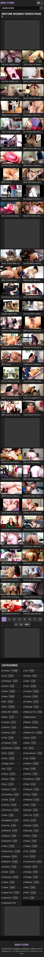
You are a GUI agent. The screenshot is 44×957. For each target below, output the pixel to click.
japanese (10, 898)
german (9, 825)
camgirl (9, 722)
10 (21, 624)
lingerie (32, 701)
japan (9, 887)
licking (31, 696)
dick (8, 753)
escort (9, 779)
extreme (9, 789)
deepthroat (11, 748)
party (30, 784)
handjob (10, 856)
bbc (8, 701)
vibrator (31, 872)
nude (30, 738)
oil (29, 748)
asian (9, 691)
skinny (31, 836)
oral (30, 758)
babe (8, 696)
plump (31, 794)
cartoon (9, 727)
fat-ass (9, 805)
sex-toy (32, 815)
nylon (30, 743)
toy (30, 856)
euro (8, 784)
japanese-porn (12, 902)
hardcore (10, 861)
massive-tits (33, 712)
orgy (30, 768)
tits (30, 851)
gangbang (11, 820)
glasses (9, 836)
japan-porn (11, 892)
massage (32, 707)
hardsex (9, 867)
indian (9, 872)
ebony (9, 774)
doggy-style (8, 764)
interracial (11, 877)
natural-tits (33, 732)
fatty (8, 815)
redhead (32, 799)
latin (30, 686)
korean (31, 676)
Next (27, 624)
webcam (32, 882)
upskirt (31, 867)
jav (29, 670)
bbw (9, 707)
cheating (10, 743)
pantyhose (32, 779)
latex (30, 681)
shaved (31, 825)
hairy (9, 846)
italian (9, 882)
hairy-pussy (11, 851)
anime (8, 686)
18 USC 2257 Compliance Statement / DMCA (19, 949)
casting (9, 732)
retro (30, 805)
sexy (30, 820)
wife (30, 892)
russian (31, 810)
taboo (31, 841)
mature (31, 722)
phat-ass (32, 789)
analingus (10, 681)
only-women (33, 753)
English (40, 2)
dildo (9, 758)
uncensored (33, 861)
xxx (30, 898)
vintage (31, 877)
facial (9, 799)
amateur (10, 670)
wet (30, 887)
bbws (8, 717)
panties (31, 774)
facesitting (11, 794)
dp (7, 768)
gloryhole (10, 841)
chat (8, 738)
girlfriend (10, 830)
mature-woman (31, 728)
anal (8, 676)
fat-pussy (11, 810)
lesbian (32, 691)
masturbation (30, 717)
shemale (32, 830)
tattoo (31, 846)
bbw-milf (10, 712)
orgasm (32, 763)
